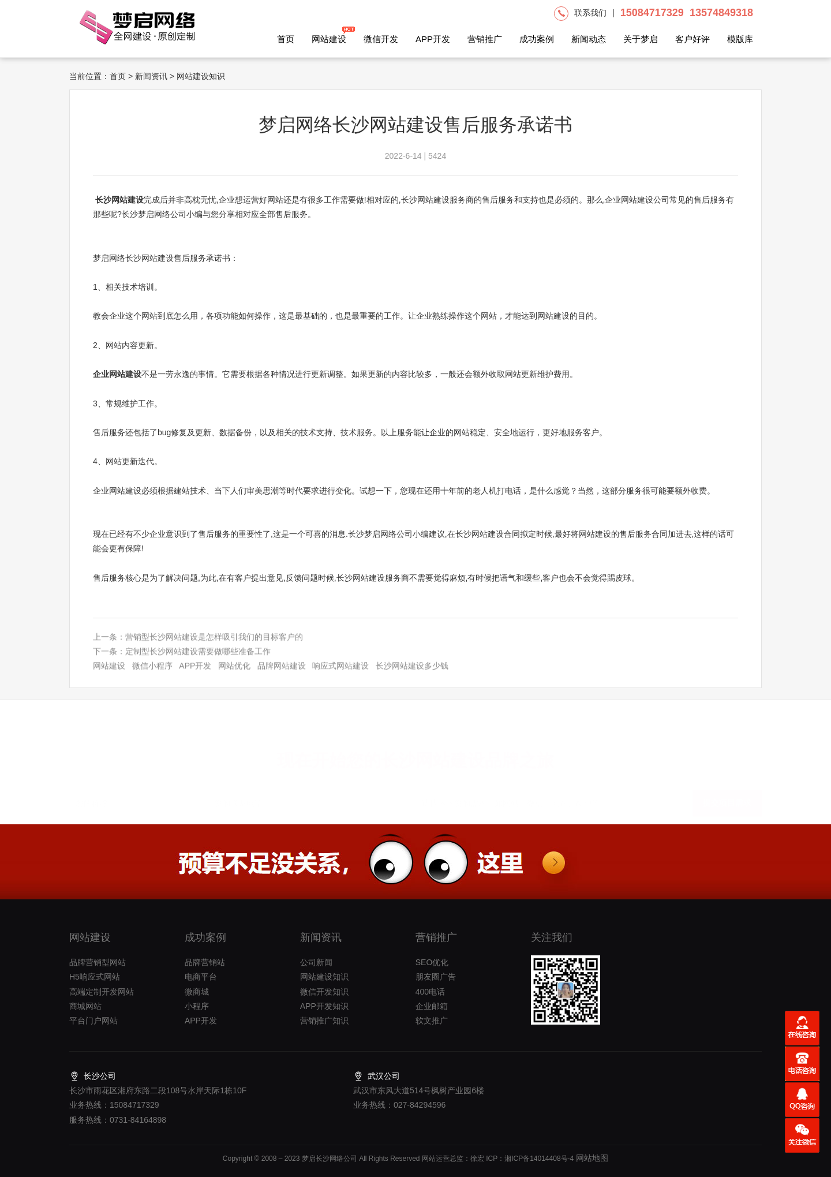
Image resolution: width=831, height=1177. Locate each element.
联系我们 (590, 12)
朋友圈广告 (435, 976)
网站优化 (234, 674)
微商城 (197, 991)
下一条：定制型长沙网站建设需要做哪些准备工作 (182, 659)
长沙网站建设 (119, 199)
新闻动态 (588, 39)
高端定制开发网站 (101, 991)
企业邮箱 (431, 1006)
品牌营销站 (205, 962)
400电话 (430, 991)
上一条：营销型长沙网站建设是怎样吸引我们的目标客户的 (198, 645)
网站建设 (329, 35)
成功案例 (536, 39)
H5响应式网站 (94, 976)
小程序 (197, 1006)
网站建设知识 (324, 976)
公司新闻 (316, 962)
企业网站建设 (117, 374)
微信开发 (381, 39)
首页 (285, 39)
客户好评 (692, 39)
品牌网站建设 (281, 674)
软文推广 (431, 1020)
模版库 (740, 39)
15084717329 (652, 12)
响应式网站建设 (340, 674)
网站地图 (591, 1158)
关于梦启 (640, 39)
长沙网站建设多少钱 (412, 674)
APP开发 (432, 39)
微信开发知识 (324, 991)
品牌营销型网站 (97, 962)
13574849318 (721, 12)
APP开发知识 (324, 1006)
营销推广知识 (324, 1020)
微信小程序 (152, 674)
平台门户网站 (93, 1020)
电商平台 (201, 976)
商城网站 (85, 1006)
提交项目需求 (727, 798)
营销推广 (484, 39)
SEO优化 (432, 962)
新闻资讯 (151, 76)
